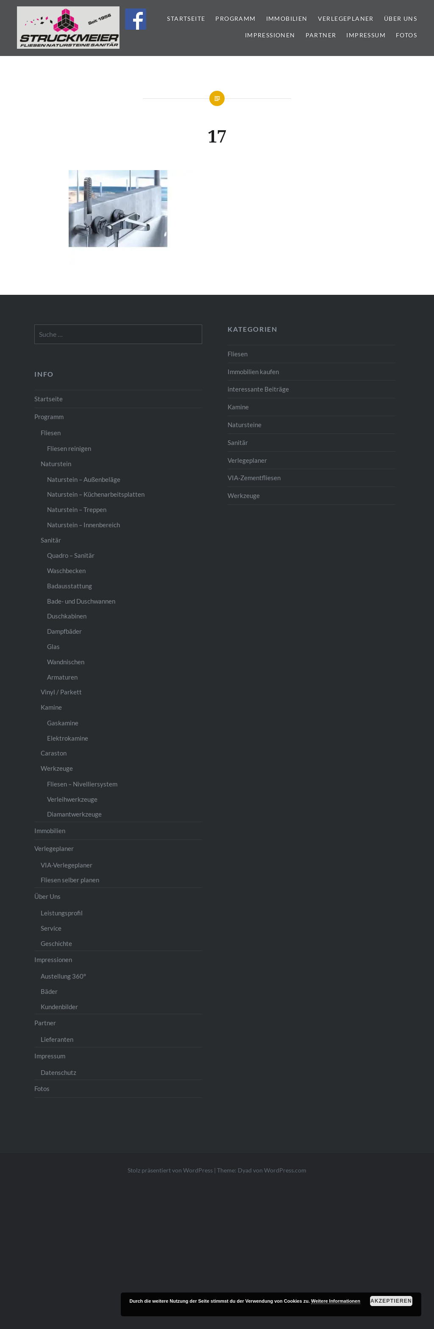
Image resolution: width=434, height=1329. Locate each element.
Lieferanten (57, 1039)
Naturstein (56, 463)
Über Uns (400, 18)
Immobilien (287, 18)
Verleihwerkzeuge (72, 799)
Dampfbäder (64, 631)
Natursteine (245, 424)
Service (51, 928)
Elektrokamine (67, 738)
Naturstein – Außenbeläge (83, 479)
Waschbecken (66, 570)
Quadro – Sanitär (71, 555)
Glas (53, 646)
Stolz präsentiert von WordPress (170, 1170)
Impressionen (270, 35)
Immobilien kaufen (253, 371)
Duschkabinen (66, 616)
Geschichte (56, 943)
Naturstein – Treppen (76, 509)
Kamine (238, 407)
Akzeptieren (391, 1301)
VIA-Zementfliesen (254, 477)
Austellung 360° (63, 976)
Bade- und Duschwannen (81, 601)
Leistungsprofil (62, 913)
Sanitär (238, 442)
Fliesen (238, 354)
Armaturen (62, 677)
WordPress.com (285, 1170)
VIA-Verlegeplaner (66, 865)
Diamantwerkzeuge (74, 814)
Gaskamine (62, 723)
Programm (235, 18)
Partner (321, 35)
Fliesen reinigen (69, 448)
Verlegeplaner (346, 18)
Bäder (49, 991)
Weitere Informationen (335, 1301)
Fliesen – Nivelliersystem (82, 784)
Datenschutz (58, 1072)
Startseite (186, 18)
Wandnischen (65, 662)
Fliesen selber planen (70, 880)
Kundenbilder (59, 1006)
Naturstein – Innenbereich (83, 525)
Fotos (406, 35)
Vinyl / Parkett (61, 692)
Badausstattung (69, 586)
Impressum (366, 35)
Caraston (54, 753)
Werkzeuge (244, 495)
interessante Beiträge (258, 389)
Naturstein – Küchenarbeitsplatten (96, 494)
